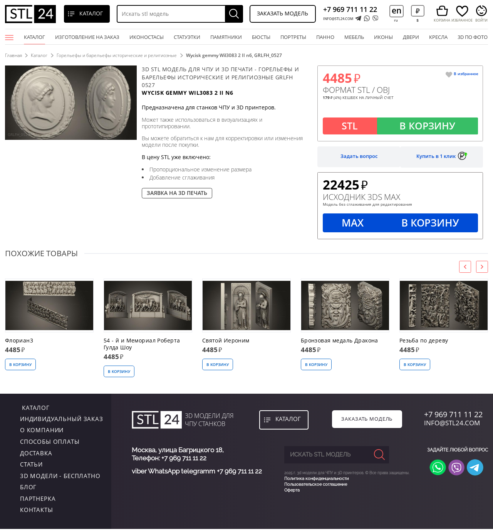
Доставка (36, 456)
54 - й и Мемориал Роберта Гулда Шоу (142, 347)
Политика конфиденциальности (316, 480)
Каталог (34, 39)
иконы (383, 37)
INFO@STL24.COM (338, 18)
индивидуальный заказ (61, 422)
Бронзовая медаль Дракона (339, 343)
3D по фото (473, 37)
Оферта (292, 492)
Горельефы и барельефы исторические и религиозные (118, 55)
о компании (42, 433)
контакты (36, 513)
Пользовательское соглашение (315, 485)
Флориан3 (19, 343)
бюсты (261, 37)
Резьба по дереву (423, 343)
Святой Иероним (226, 343)
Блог (28, 490)
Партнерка (38, 501)
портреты (293, 37)
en (396, 10)
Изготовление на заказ (87, 37)
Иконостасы (146, 37)
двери (411, 37)
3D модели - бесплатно (60, 478)
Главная (13, 55)
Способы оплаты (50, 444)
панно (325, 37)
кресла (438, 37)
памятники (226, 37)
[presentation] (465, 270)
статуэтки (187, 37)
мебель (354, 37)
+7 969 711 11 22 (350, 9)
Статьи (31, 467)
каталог (34, 410)
